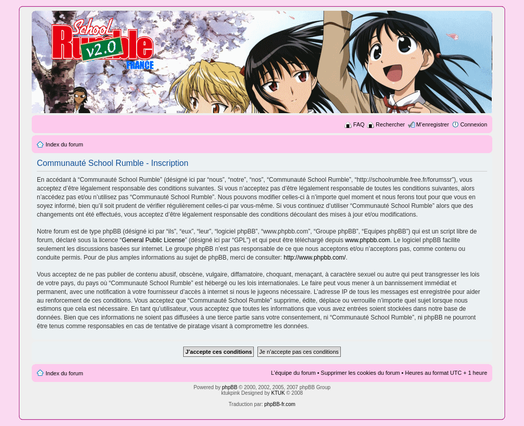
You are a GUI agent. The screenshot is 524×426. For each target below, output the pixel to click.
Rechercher (390, 124)
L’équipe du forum (293, 373)
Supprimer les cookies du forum (360, 373)
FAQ (358, 124)
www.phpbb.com (367, 240)
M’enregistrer (432, 124)
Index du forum (64, 144)
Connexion (473, 124)
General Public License (153, 240)
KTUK (278, 393)
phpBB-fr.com (280, 404)
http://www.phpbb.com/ (314, 257)
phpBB (229, 387)
